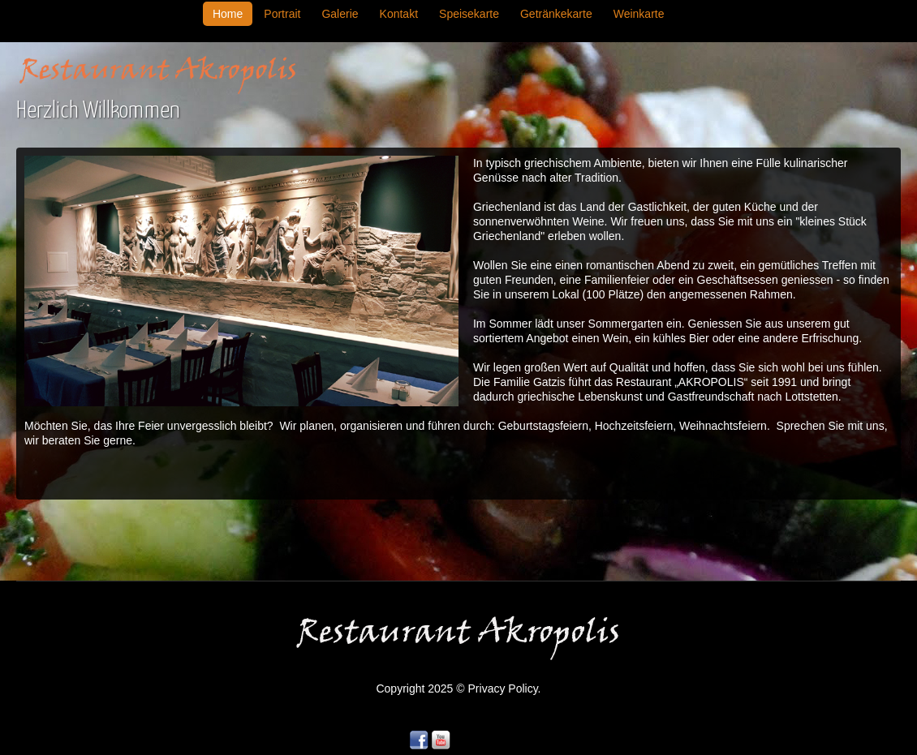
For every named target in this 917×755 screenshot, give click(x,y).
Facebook (418, 740)
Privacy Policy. (504, 688)
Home (228, 13)
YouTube (440, 740)
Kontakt (399, 13)
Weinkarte (639, 13)
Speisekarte (469, 13)
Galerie (339, 13)
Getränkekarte (556, 13)
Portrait (282, 13)
